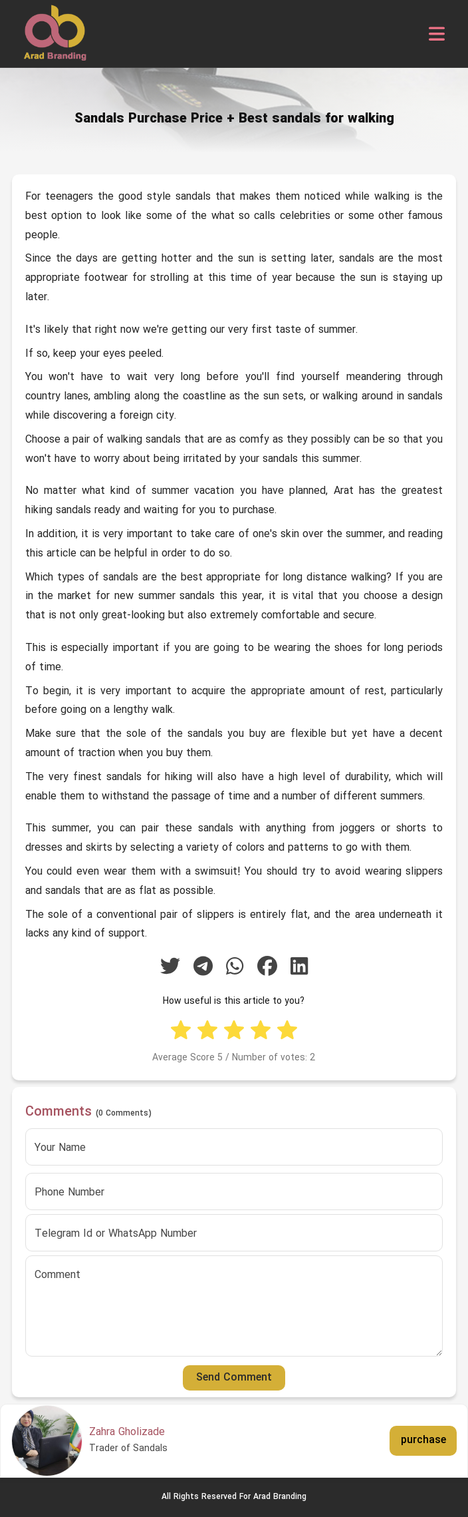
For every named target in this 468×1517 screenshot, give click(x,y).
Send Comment (234, 1378)
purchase (423, 1440)
